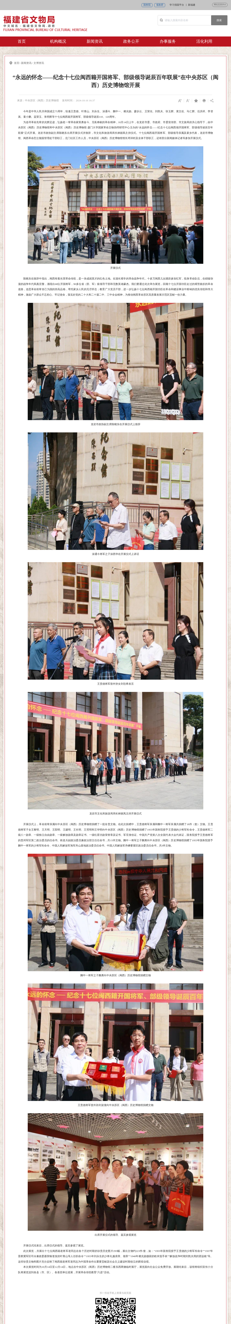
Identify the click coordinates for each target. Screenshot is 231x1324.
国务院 (147, 5)
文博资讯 (39, 62)
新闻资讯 (95, 41)
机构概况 (58, 41)
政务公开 (131, 41)
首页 (22, 41)
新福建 (191, 5)
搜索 (219, 20)
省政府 (159, 5)
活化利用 (204, 41)
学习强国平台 (177, 5)
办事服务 (168, 41)
